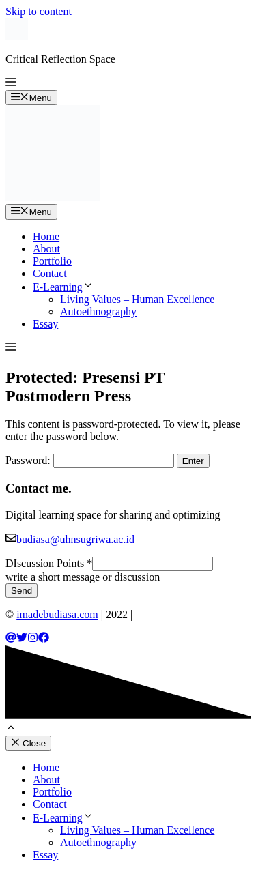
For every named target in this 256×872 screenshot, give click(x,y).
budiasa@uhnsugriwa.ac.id (75, 539)
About (46, 249)
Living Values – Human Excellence (137, 299)
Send (21, 590)
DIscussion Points (48, 563)
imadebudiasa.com (57, 614)
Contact (50, 273)
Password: (89, 460)
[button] (10, 83)
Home (46, 236)
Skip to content (38, 11)
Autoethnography (98, 311)
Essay (45, 324)
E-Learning (63, 287)
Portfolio (52, 261)
